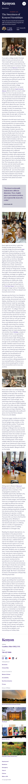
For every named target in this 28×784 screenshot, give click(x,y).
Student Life (14, 12)
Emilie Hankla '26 (9, 28)
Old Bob (15, 332)
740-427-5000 (6, 652)
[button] (24, 4)
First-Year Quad (9, 286)
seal (23, 249)
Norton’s (15, 67)
